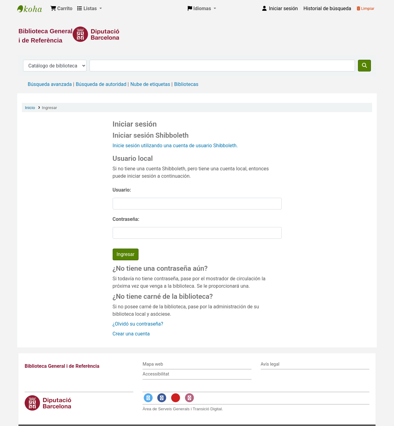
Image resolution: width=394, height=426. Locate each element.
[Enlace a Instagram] (189, 397)
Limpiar (365, 8)
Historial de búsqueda (327, 8)
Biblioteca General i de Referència (32, 8)
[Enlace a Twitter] (148, 397)
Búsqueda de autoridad (101, 84)
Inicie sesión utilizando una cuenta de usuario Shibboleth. (175, 145)
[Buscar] (364, 65)
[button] (61, 8)
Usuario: (122, 190)
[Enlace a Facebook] (161, 397)
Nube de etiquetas (150, 84)
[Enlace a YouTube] (175, 397)
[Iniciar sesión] (279, 8)
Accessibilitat (156, 374)
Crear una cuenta (131, 334)
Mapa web (153, 364)
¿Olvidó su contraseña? (138, 324)
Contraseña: (126, 219)
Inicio (30, 107)
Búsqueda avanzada (50, 84)
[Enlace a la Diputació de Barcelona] (197, 34)
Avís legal (270, 364)
